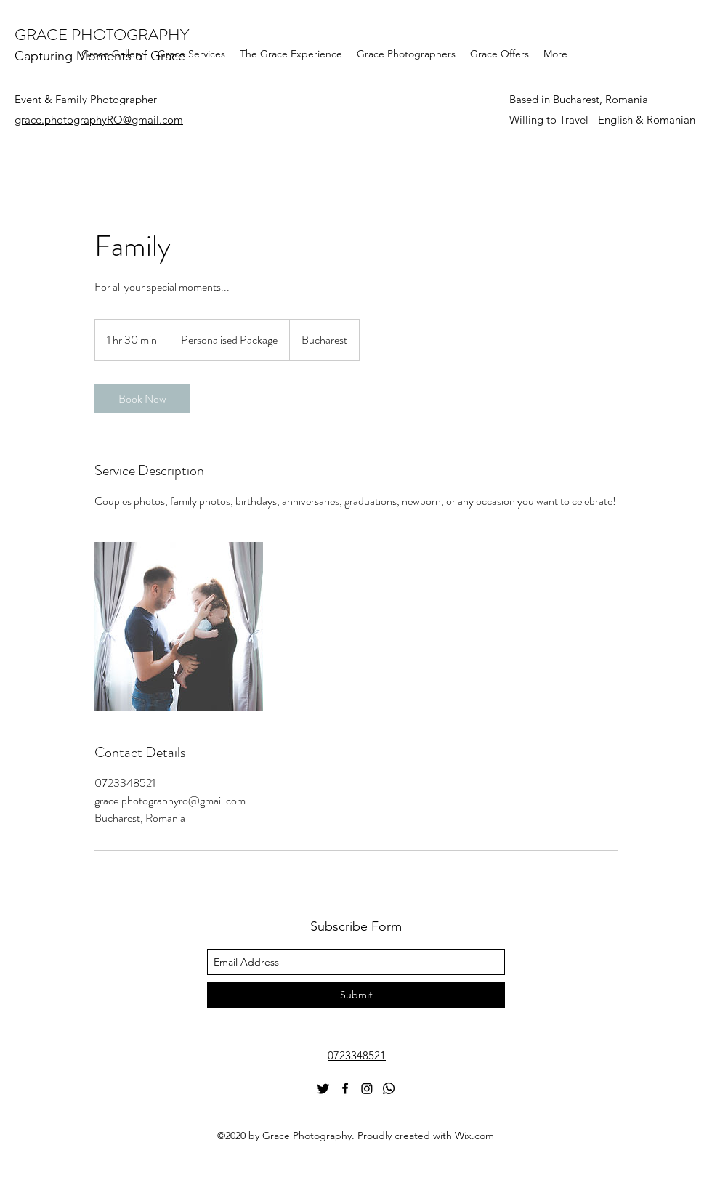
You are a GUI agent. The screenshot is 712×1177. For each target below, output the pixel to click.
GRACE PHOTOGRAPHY (102, 34)
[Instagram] (367, 1088)
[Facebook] (345, 1088)
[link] (142, 398)
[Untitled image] (178, 626)
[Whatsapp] (388, 1088)
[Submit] (356, 995)
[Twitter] (323, 1088)
